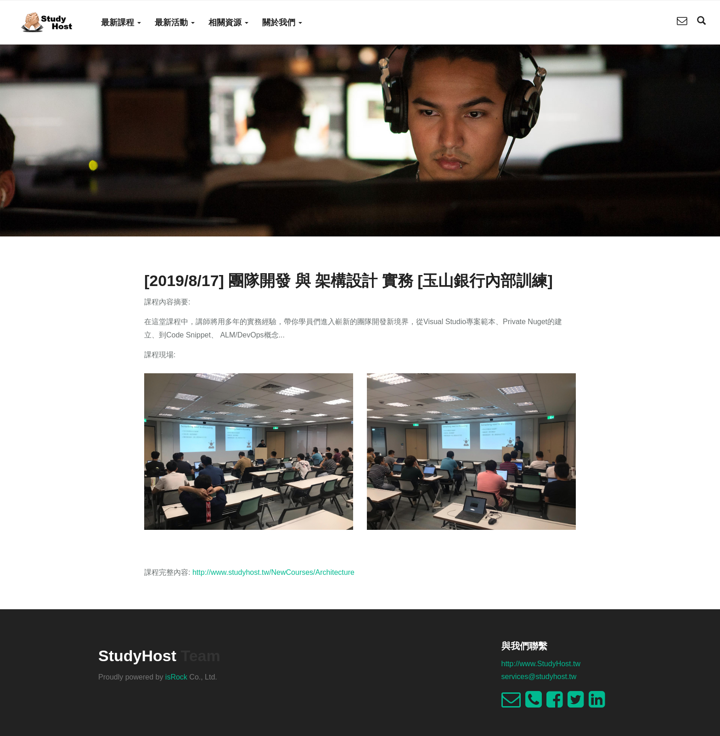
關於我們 (282, 22)
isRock (176, 677)
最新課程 (121, 22)
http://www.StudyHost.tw (541, 664)
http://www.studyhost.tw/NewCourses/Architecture (273, 572)
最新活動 (175, 22)
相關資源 (228, 22)
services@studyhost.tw (539, 676)
